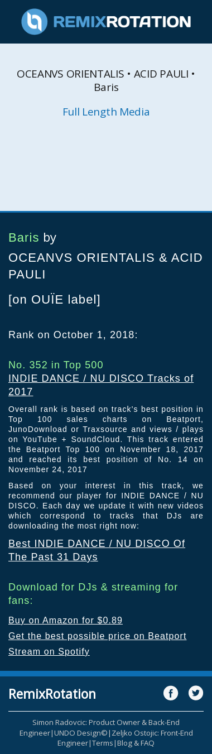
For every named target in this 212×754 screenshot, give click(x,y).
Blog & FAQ (136, 743)
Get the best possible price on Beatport (97, 636)
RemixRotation (52, 694)
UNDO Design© (81, 733)
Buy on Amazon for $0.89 (65, 620)
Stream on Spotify (49, 651)
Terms (102, 743)
